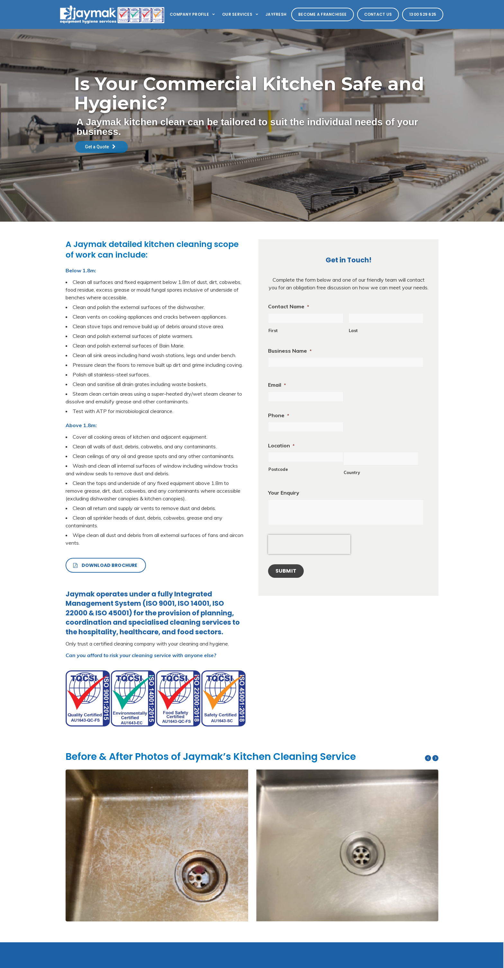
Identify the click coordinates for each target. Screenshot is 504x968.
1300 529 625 (422, 14)
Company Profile (193, 14)
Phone (278, 415)
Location (281, 445)
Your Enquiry (283, 492)
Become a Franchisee (322, 14)
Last (353, 330)
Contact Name (288, 306)
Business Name (290, 351)
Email (277, 385)
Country (352, 472)
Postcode (278, 469)
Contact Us (378, 14)
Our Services (240, 14)
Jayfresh (276, 14)
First (273, 330)
